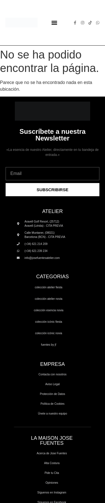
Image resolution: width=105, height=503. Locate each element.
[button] (54, 22)
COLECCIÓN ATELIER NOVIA (48, 298)
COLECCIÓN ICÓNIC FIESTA (48, 321)
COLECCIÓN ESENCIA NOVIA (49, 310)
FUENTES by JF (48, 344)
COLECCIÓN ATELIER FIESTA (48, 287)
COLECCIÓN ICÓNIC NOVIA (48, 333)
